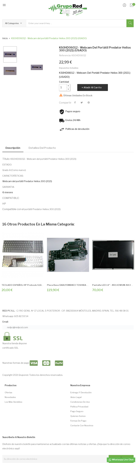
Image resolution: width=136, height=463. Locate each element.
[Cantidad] (63, 87)
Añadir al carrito (93, 87)
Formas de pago (78, 420)
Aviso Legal (76, 397)
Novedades (10, 397)
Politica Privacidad (79, 406)
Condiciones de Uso (80, 402)
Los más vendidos (13, 402)
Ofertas (8, 392)
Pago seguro (76, 411)
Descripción (12, 147)
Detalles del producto (42, 147)
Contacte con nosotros (81, 425)
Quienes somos (78, 416)
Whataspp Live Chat (121, 459)
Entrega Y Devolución (81, 392)
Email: (5, 321)
